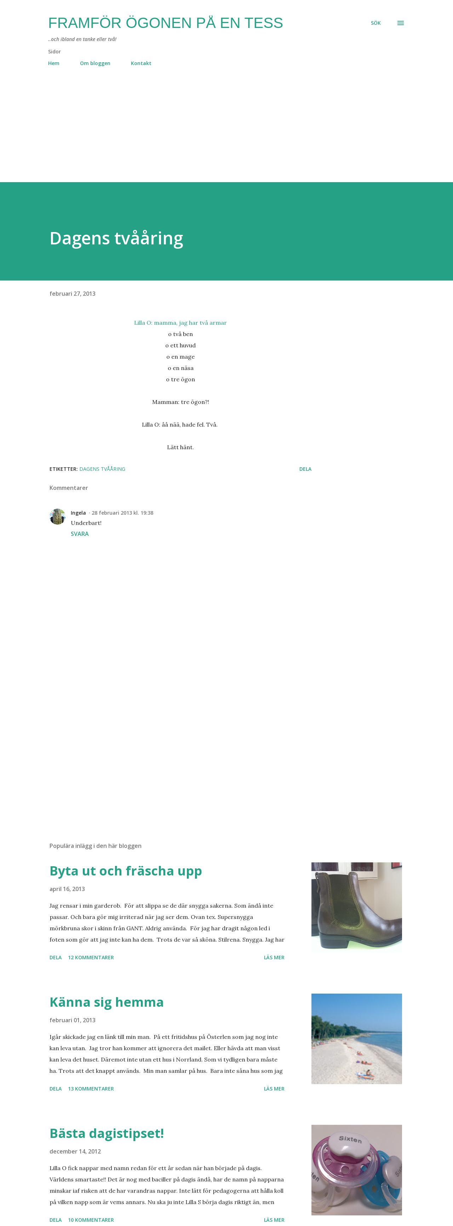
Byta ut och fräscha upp (126, 870)
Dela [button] (305, 468)
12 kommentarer (91, 957)
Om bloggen (95, 63)
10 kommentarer (91, 1219)
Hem (53, 63)
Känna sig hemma (107, 1002)
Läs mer (274, 957)
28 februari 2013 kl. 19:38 (122, 512)
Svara (80, 534)
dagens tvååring (102, 468)
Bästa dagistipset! (107, 1133)
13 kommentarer (91, 1088)
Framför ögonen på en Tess (165, 23)
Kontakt (141, 63)
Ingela (78, 512)
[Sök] (376, 23)
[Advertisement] (212, 132)
